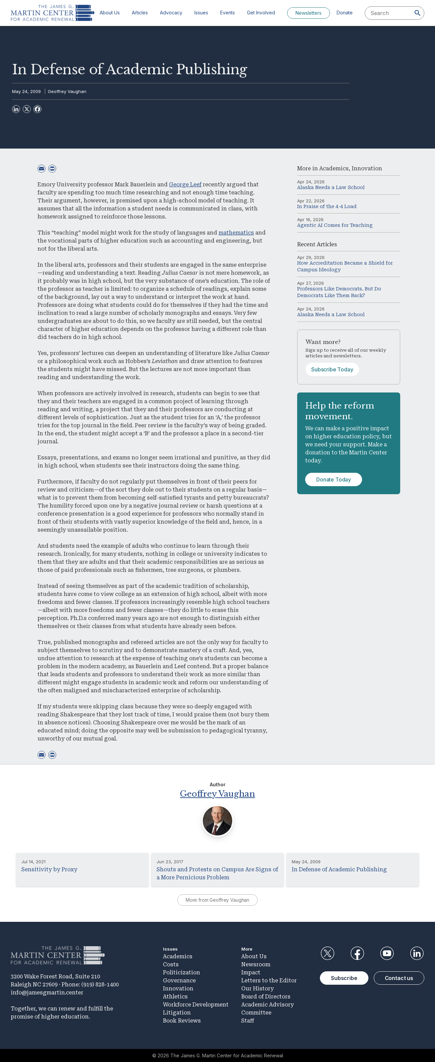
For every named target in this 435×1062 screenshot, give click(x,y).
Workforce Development (196, 1004)
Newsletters (308, 13)
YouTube (387, 953)
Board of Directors (265, 996)
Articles (140, 12)
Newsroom (255, 964)
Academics (334, 168)
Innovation (367, 168)
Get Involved (261, 12)
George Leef (185, 184)
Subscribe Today (332, 369)
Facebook (357, 953)
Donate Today (333, 479)
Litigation (177, 1012)
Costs (171, 964)
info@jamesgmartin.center (47, 992)
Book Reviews (182, 1020)
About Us (110, 12)
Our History (257, 988)
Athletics (175, 996)
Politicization (181, 972)
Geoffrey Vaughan (67, 91)
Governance (179, 980)
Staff (247, 1020)
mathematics (236, 233)
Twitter (327, 953)
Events (227, 12)
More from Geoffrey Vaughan (217, 900)
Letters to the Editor (269, 980)
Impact (250, 972)
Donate (345, 12)
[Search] (417, 13)
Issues (201, 12)
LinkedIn (417, 953)
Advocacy (171, 12)
